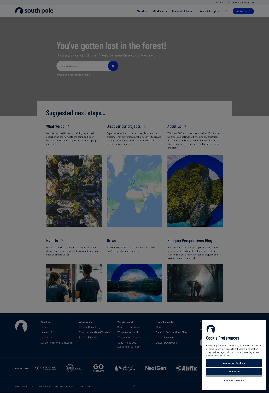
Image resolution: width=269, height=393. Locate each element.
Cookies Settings (234, 380)
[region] (234, 355)
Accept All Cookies (234, 363)
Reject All (234, 371)
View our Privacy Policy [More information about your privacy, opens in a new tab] (217, 355)
